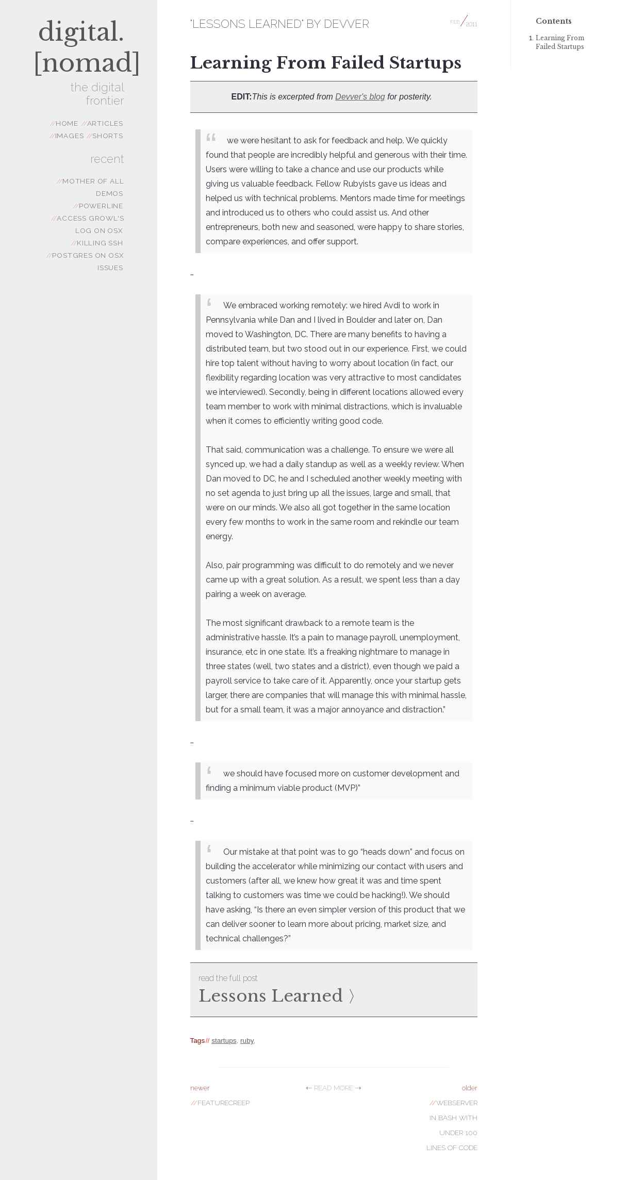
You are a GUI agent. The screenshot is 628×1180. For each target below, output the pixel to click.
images (66, 135)
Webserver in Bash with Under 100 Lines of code (451, 1118)
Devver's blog (360, 96)
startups (223, 1040)
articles (102, 123)
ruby (246, 1040)
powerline (98, 206)
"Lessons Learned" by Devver (279, 23)
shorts (105, 135)
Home (64, 123)
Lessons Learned (334, 988)
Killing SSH (97, 243)
